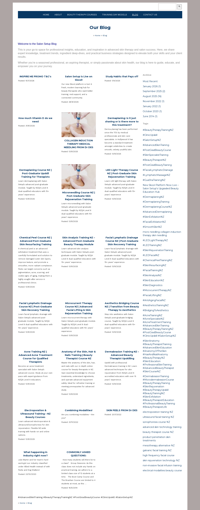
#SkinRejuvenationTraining (158, 250)
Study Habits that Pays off (122, 76)
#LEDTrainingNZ (152, 245)
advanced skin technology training (162, 427)
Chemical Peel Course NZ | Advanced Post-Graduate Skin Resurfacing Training (35, 241)
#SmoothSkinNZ (152, 226)
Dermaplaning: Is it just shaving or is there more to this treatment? (122, 121)
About (58, 14)
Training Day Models (114, 14)
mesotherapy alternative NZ (159, 445)
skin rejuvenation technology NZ (161, 460)
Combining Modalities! (78, 410)
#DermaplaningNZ (153, 196)
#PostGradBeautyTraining (157, 165)
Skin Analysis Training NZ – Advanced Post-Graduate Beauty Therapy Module (78, 241)
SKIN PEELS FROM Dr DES (121, 410)
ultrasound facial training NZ (158, 417)
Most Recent (150, 81)
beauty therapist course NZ (158, 432)
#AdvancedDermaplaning (157, 211)
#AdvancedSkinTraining (156, 145)
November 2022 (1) (153, 101)
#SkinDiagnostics (152, 285)
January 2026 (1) (152, 86)
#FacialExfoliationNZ (154, 221)
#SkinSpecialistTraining (155, 154)
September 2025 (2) (154, 91)
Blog (135, 14)
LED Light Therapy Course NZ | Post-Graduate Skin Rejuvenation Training (122, 173)
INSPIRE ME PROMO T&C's (35, 76)
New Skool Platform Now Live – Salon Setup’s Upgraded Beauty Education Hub (161, 188)
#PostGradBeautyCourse (157, 150)
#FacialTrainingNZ (153, 270)
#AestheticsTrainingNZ (156, 305)
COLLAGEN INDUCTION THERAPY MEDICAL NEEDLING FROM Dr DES (78, 144)
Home (46, 14)
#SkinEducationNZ (153, 280)
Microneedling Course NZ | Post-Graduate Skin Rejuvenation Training (78, 196)
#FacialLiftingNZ (152, 295)
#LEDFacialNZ (151, 255)
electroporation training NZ (158, 411)
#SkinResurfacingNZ (154, 265)
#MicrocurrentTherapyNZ (157, 290)
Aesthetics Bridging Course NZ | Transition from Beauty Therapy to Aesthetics (122, 306)
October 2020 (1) (152, 111)
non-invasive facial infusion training (162, 465)
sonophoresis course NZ (156, 422)
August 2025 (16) (152, 96)
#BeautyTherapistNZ (154, 159)
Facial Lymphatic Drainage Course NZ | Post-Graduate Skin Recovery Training (121, 241)
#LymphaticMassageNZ (156, 175)
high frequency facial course (158, 455)
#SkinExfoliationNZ (153, 216)
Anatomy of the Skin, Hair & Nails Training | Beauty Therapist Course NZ (79, 355)
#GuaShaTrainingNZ (154, 180)
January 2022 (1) (152, 106)
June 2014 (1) (150, 116)
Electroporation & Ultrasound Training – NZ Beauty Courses (35, 414)
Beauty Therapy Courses (82, 14)
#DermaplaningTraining (156, 201)
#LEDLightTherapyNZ (155, 240)
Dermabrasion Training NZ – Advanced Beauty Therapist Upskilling (122, 355)
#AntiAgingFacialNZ (154, 300)
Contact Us (150, 14)
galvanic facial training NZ (157, 450)
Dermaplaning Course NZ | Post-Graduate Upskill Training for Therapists (35, 173)
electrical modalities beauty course (162, 470)
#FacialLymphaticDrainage (158, 170)
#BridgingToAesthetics (156, 310)
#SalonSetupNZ (152, 140)
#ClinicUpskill (150, 135)
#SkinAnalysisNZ (152, 275)
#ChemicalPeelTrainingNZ (157, 260)
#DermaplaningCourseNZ (157, 206)
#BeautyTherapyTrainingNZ (158, 130)
